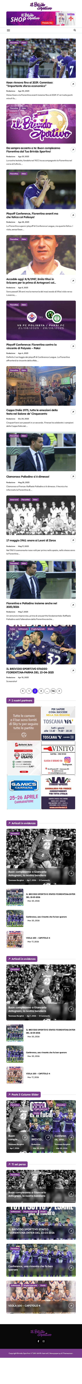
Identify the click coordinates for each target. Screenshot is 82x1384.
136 (53, 717)
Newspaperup (55, 1379)
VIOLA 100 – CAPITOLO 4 (38, 964)
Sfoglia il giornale (37, 653)
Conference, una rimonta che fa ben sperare (46, 943)
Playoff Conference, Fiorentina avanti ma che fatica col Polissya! (31, 223)
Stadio (50, 653)
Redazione (10, 93)
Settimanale (23, 653)
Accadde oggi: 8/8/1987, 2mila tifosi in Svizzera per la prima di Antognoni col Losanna (32, 291)
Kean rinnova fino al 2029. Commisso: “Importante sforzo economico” (32, 87)
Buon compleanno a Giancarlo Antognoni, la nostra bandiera (28, 901)
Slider (24, 43)
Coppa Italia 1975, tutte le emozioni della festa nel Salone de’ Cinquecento (32, 426)
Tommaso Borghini (16, 906)
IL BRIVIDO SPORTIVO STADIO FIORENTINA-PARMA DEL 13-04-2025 (33, 698)
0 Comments (44, 906)
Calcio (12, 653)
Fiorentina (14, 43)
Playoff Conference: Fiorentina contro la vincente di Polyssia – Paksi (32, 359)
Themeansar (68, 1379)
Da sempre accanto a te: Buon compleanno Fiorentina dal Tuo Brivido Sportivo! (32, 155)
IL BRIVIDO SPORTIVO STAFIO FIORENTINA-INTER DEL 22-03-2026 (31, 1257)
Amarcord (14, 517)
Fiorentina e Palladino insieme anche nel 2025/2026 (31, 627)
